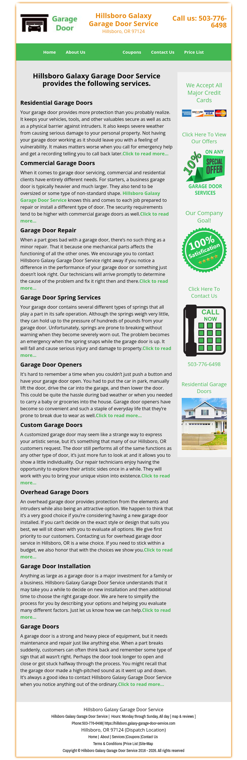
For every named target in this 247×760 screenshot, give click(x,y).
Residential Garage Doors (204, 387)
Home (49, 52)
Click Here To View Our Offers (204, 138)
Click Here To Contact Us (204, 292)
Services (104, 52)
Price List (194, 52)
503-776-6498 (213, 21)
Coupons (131, 52)
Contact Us (162, 52)
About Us (75, 52)
